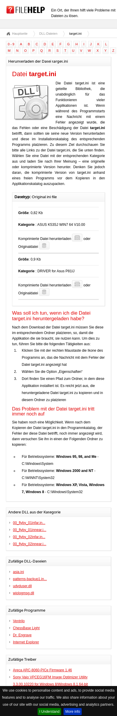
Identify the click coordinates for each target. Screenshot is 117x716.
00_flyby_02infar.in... (29, 537)
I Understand (49, 712)
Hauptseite (20, 33)
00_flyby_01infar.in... (29, 523)
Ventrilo (19, 621)
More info (72, 712)
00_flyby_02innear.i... (29, 544)
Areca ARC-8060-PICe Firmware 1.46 (42, 670)
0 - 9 (11, 44)
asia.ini (18, 572)
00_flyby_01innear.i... (29, 530)
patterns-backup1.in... (30, 579)
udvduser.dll (22, 586)
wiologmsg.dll (23, 593)
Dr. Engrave (22, 635)
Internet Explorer (26, 642)
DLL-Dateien (48, 33)
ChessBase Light (26, 628)
